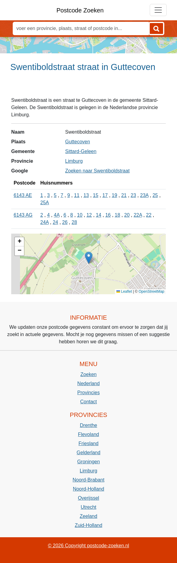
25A (44, 202)
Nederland (88, 383)
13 (86, 195)
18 (117, 215)
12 (89, 215)
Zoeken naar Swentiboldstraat (97, 170)
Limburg (74, 161)
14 (98, 215)
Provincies (88, 392)
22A (138, 215)
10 (79, 215)
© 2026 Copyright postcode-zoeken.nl (88, 545)
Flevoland (88, 434)
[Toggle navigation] (158, 10)
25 (155, 195)
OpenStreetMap (151, 291)
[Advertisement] (88, 87)
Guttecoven (77, 141)
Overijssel (88, 498)
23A (144, 195)
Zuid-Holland (88, 525)
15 (96, 195)
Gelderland (88, 452)
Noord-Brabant (89, 479)
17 (105, 195)
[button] (88, 258)
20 (127, 215)
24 (55, 222)
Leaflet (124, 291)
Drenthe (88, 425)
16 (108, 215)
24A (44, 222)
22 (149, 215)
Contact (88, 401)
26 (65, 222)
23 (133, 195)
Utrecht (88, 507)
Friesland (88, 443)
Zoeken (88, 374)
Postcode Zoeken (80, 10)
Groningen (88, 461)
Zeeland (88, 516)
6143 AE (23, 195)
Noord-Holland (88, 488)
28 (74, 222)
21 (124, 195)
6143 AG (23, 215)
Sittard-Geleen (80, 151)
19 (114, 195)
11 (76, 195)
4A (57, 215)
